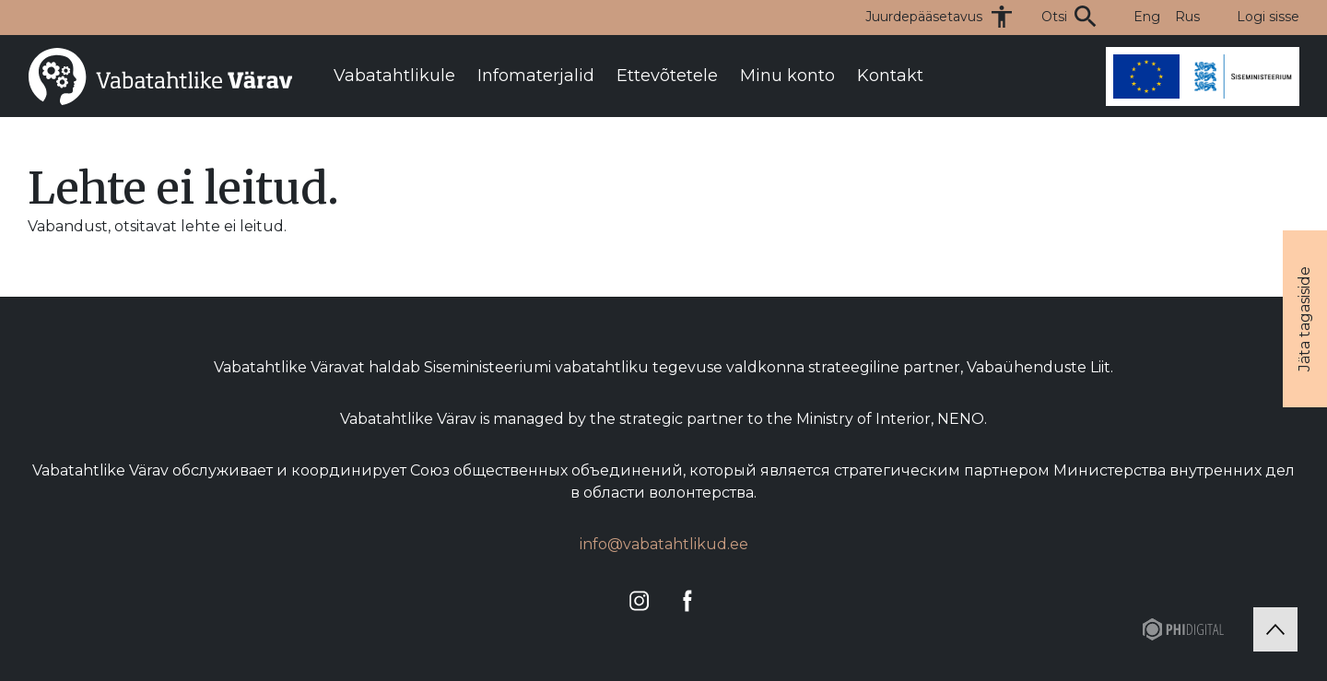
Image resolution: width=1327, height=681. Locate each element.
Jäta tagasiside (1304, 318)
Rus (1187, 16)
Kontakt (890, 75)
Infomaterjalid (535, 75)
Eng (1146, 16)
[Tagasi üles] (1275, 629)
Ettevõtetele (667, 75)
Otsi (1054, 16)
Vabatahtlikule (394, 75)
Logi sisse (1268, 16)
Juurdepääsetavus (923, 16)
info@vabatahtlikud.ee (664, 544)
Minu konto (787, 75)
